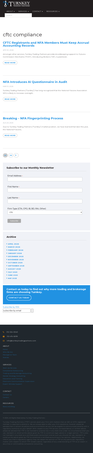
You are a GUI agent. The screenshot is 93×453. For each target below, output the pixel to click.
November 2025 (16, 260)
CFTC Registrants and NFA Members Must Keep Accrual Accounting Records (46, 44)
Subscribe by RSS (11, 307)
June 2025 (13, 275)
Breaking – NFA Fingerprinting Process (33, 118)
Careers (6, 397)
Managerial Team (10, 355)
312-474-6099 (12, 336)
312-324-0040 (12, 332)
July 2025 (12, 272)
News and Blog (9, 406)
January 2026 (15, 253)
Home (5, 349)
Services (23, 11)
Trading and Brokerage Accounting (17, 373)
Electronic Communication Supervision (19, 381)
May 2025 (12, 278)
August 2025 (14, 269)
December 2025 (15, 256)
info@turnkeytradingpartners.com (21, 341)
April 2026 (13, 244)
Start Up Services (10, 368)
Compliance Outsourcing (13, 371)
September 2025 (16, 266)
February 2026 (15, 250)
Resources (52, 11)
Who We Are (8, 352)
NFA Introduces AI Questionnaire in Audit (35, 82)
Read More (10, 63)
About (11, 11)
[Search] (18, 15)
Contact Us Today (19, 298)
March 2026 (14, 247)
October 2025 (15, 263)
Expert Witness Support (12, 384)
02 (11, 155)
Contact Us (7, 395)
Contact (37, 11)
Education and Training (12, 379)
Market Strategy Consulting (14, 376)
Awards (6, 357)
